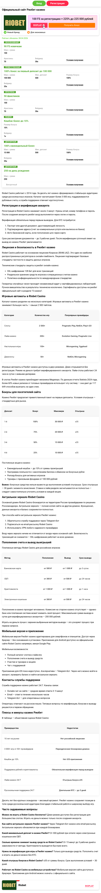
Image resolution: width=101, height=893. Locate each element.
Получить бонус (72, 25)
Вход (39, 3)
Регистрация (57, 3)
